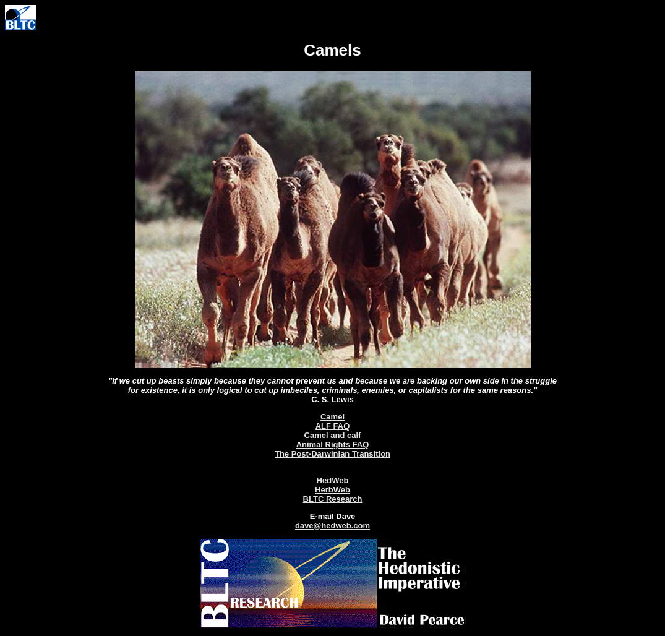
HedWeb (333, 480)
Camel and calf (332, 435)
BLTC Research (333, 499)
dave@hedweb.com (332, 525)
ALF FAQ (332, 426)
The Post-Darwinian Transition (332, 453)
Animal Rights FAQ (332, 444)
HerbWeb (332, 489)
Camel (332, 416)
